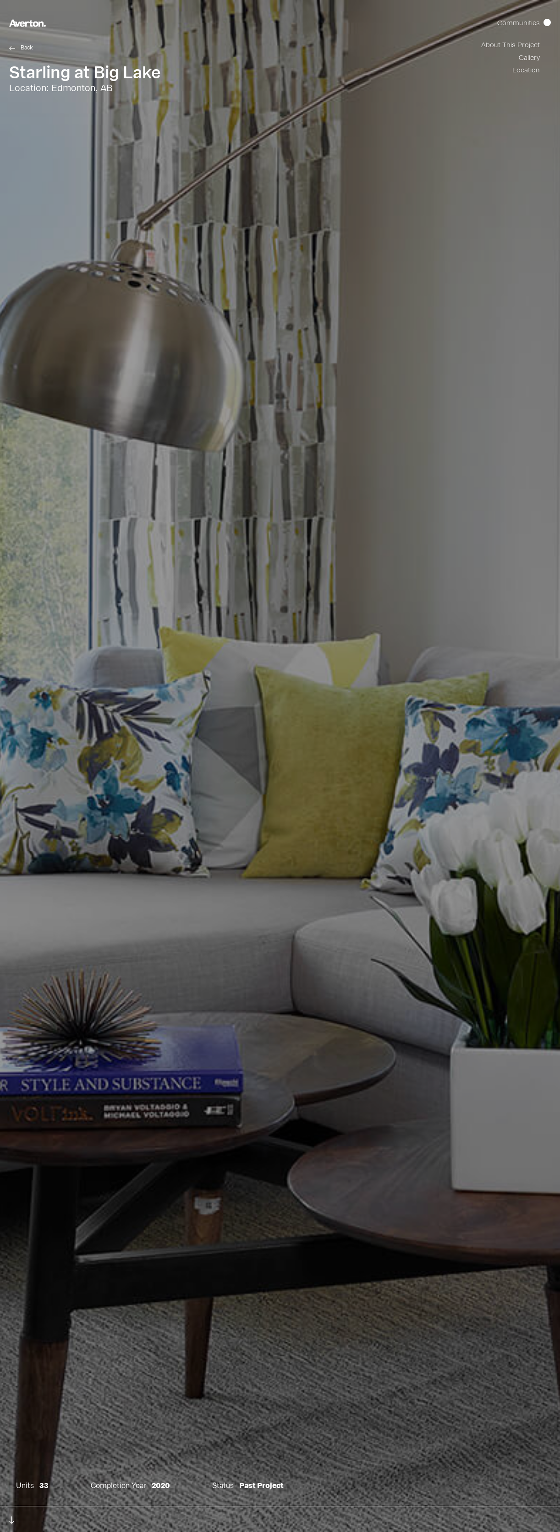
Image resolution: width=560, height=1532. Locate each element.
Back (27, 47)
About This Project (510, 45)
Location (526, 70)
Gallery (529, 57)
